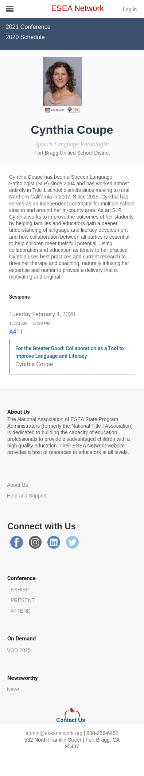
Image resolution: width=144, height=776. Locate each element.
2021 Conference (28, 27)
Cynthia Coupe (34, 364)
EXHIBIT (20, 590)
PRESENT (23, 600)
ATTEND (21, 611)
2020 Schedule (25, 37)
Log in (130, 9)
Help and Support (27, 496)
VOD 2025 (19, 650)
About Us (17, 485)
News (13, 689)
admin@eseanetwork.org (54, 733)
